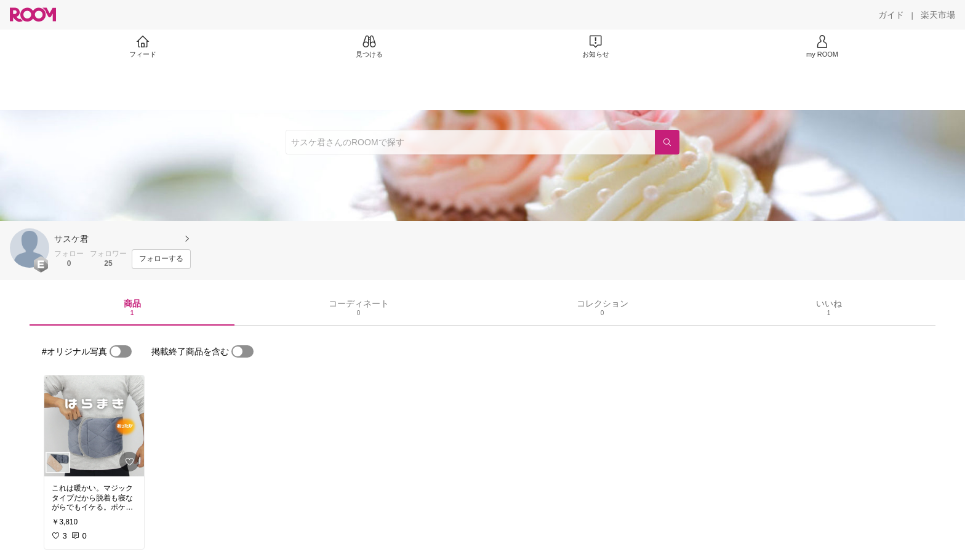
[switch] (121, 351)
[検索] (667, 142)
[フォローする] (161, 259)
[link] (94, 425)
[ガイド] (891, 14)
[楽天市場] (938, 14)
